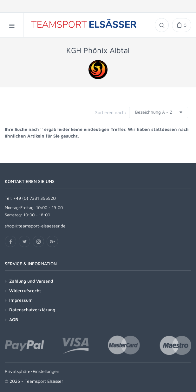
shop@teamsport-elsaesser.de (35, 225)
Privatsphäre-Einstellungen (32, 371)
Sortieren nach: (110, 112)
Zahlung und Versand (31, 281)
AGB (13, 319)
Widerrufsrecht (25, 290)
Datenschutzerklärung (32, 309)
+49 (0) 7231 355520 (34, 198)
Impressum (21, 300)
